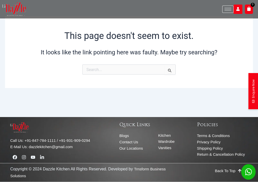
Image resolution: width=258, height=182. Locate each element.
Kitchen (164, 135)
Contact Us (128, 142)
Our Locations (131, 148)
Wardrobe (166, 141)
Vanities (164, 148)
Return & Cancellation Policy (221, 154)
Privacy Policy (208, 142)
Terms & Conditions (213, 135)
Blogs (124, 135)
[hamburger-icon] (228, 9)
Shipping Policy (210, 148)
